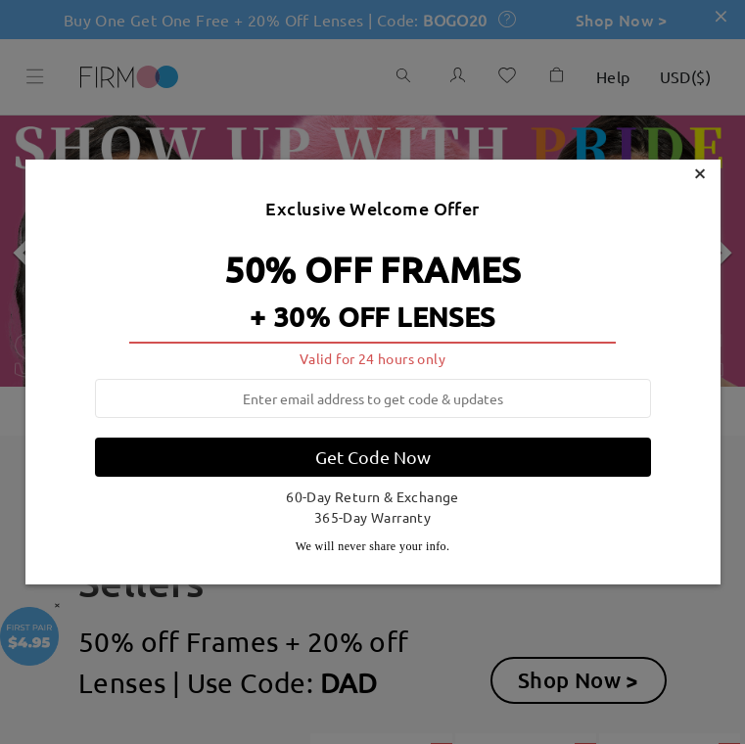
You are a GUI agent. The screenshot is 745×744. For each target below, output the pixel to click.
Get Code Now (373, 456)
